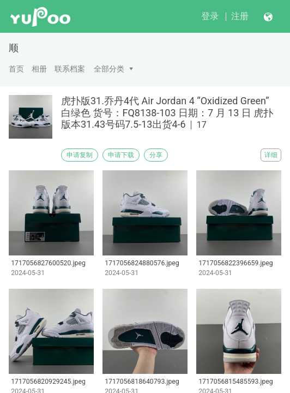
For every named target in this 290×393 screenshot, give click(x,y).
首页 (16, 68)
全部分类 (109, 68)
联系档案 (70, 68)
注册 (240, 16)
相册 (39, 68)
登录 (210, 16)
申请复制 (80, 155)
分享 (155, 155)
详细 (270, 155)
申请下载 (121, 155)
